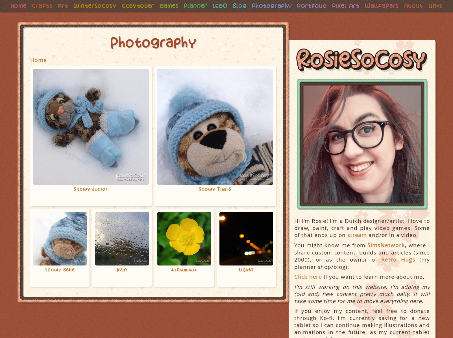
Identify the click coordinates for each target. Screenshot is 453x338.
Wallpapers (397, 6)
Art (67, 6)
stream (357, 246)
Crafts (45, 6)
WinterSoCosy (100, 6)
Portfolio (324, 6)
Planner (204, 6)
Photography (283, 6)
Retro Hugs (398, 271)
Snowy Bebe (60, 281)
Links (226, 17)
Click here (308, 288)
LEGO (229, 6)
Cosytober (145, 6)
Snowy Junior (91, 200)
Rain (122, 281)
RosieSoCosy (362, 72)
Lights (246, 281)
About (430, 6)
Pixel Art (359, 6)
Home (21, 6)
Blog (250, 6)
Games (177, 6)
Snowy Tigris (215, 200)
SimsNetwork (386, 256)
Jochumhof (184, 281)
